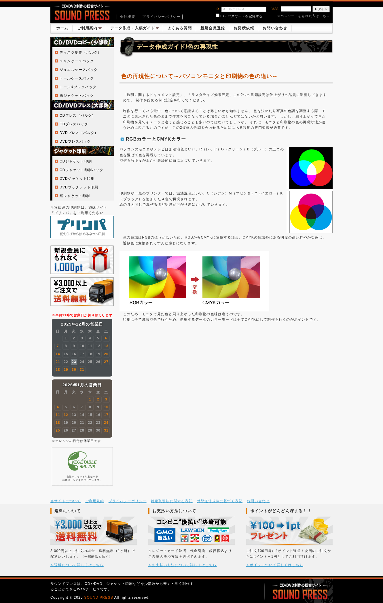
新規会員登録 (212, 28)
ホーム (62, 28)
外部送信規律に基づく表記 (219, 501)
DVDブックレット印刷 (79, 187)
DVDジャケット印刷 (77, 179)
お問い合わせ (275, 28)
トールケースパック (77, 78)
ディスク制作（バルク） (80, 52)
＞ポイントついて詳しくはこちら (274, 565)
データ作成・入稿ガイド (134, 28)
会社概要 (127, 17)
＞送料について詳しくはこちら (77, 565)
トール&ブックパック (78, 87)
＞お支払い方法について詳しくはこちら (182, 565)
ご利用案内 (89, 28)
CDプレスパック (74, 124)
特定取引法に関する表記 (172, 501)
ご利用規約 (94, 501)
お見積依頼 (244, 28)
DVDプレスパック (75, 141)
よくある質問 (179, 28)
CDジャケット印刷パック (81, 170)
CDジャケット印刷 (76, 161)
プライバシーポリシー (161, 17)
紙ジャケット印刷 (75, 196)
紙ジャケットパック (77, 96)
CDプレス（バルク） (78, 116)
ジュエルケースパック (79, 70)
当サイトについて (65, 501)
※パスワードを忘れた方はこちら (303, 16)
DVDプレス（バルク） (79, 133)
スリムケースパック (77, 61)
